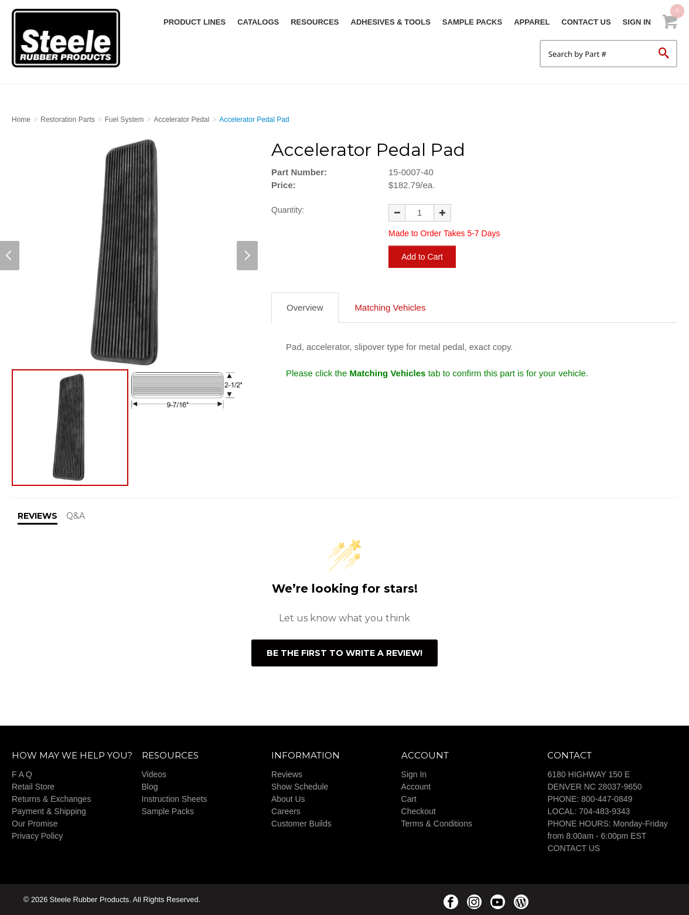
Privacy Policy (37, 836)
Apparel (532, 22)
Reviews (286, 774)
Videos (154, 774)
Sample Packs (472, 22)
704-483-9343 (604, 811)
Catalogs (258, 22)
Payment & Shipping (49, 811)
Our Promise (35, 823)
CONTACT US (573, 848)
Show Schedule (299, 786)
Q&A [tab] (75, 516)
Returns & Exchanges (51, 799)
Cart (409, 799)
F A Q (22, 774)
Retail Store (33, 786)
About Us (288, 799)
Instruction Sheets (174, 799)
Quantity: (287, 210)
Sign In (637, 22)
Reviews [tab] (37, 516)
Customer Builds (301, 823)
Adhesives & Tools (391, 22)
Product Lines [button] (194, 22)
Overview (304, 306)
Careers (286, 811)
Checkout (418, 811)
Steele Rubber (70, 38)
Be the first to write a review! (344, 653)
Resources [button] (315, 22)
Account (416, 786)
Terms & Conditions (436, 823)
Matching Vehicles (390, 306)
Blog (150, 786)
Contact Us (585, 22)
